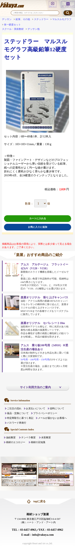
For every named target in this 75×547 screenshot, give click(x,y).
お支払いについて (35, 408)
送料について (57, 408)
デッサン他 (34, 29)
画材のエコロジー (15, 442)
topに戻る (39, 501)
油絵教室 (11, 437)
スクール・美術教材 (13, 29)
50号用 (24, 359)
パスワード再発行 (16, 422)
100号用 (34, 359)
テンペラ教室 (28, 437)
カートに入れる (37, 218)
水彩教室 (46, 437)
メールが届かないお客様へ (52, 418)
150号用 (45, 359)
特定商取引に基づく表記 (20, 418)
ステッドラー (41, 19)
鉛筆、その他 (23, 19)
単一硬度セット (12, 24)
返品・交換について (18, 413)
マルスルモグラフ (61, 19)
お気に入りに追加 (37, 227)
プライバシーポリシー (45, 413)
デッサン (7, 19)
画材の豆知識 (38, 442)
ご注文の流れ (14, 408)
